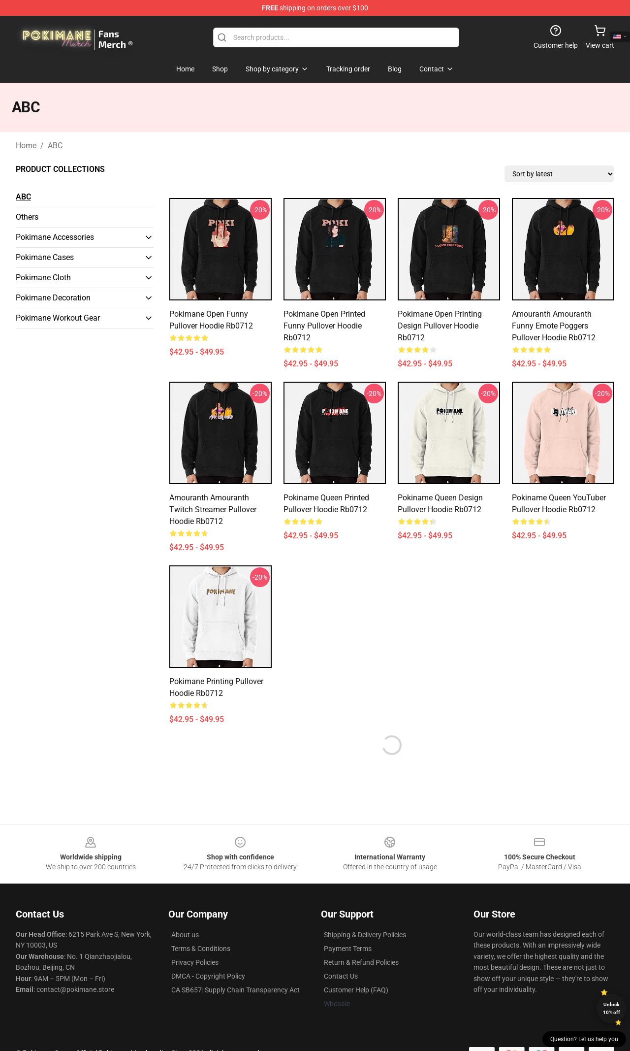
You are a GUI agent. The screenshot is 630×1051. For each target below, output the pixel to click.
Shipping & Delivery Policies (365, 935)
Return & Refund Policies (361, 962)
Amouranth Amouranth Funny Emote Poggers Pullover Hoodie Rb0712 (554, 325)
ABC (55, 145)
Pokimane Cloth (43, 277)
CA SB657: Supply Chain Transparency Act (235, 990)
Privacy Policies (195, 962)
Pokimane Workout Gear (58, 318)
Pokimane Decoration (53, 297)
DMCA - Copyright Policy (208, 976)
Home (26, 145)
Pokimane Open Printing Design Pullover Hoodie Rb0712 (440, 325)
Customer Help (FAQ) (356, 990)
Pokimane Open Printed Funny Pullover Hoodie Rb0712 (324, 325)
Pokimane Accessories (55, 237)
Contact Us (341, 976)
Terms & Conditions (200, 948)
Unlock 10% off (611, 1008)
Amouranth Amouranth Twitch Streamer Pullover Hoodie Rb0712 (212, 509)
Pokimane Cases (45, 257)
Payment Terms (348, 948)
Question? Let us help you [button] (584, 1039)
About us (185, 935)
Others (27, 217)
